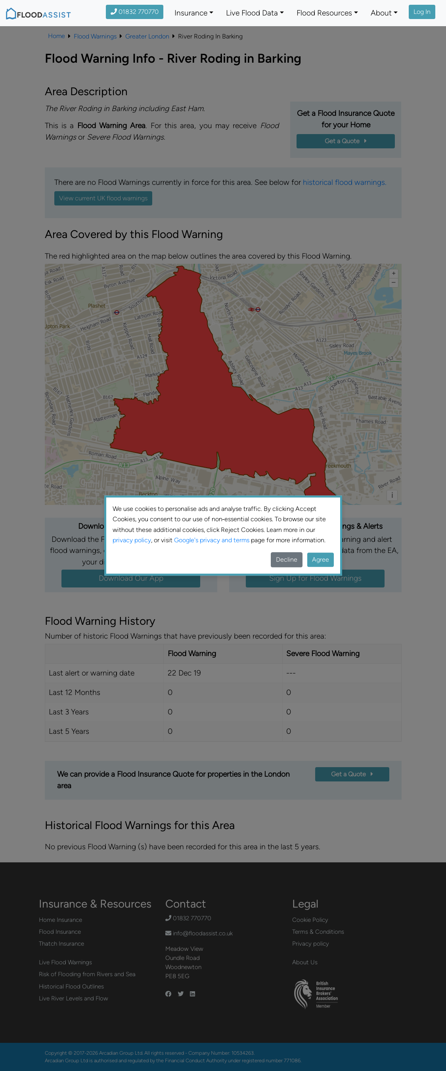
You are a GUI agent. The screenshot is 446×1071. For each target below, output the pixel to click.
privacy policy (132, 540)
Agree (320, 559)
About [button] (381, 12)
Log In (422, 11)
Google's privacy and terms (211, 540)
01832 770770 (135, 11)
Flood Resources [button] (324, 12)
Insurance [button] (190, 12)
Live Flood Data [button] (252, 12)
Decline (286, 559)
